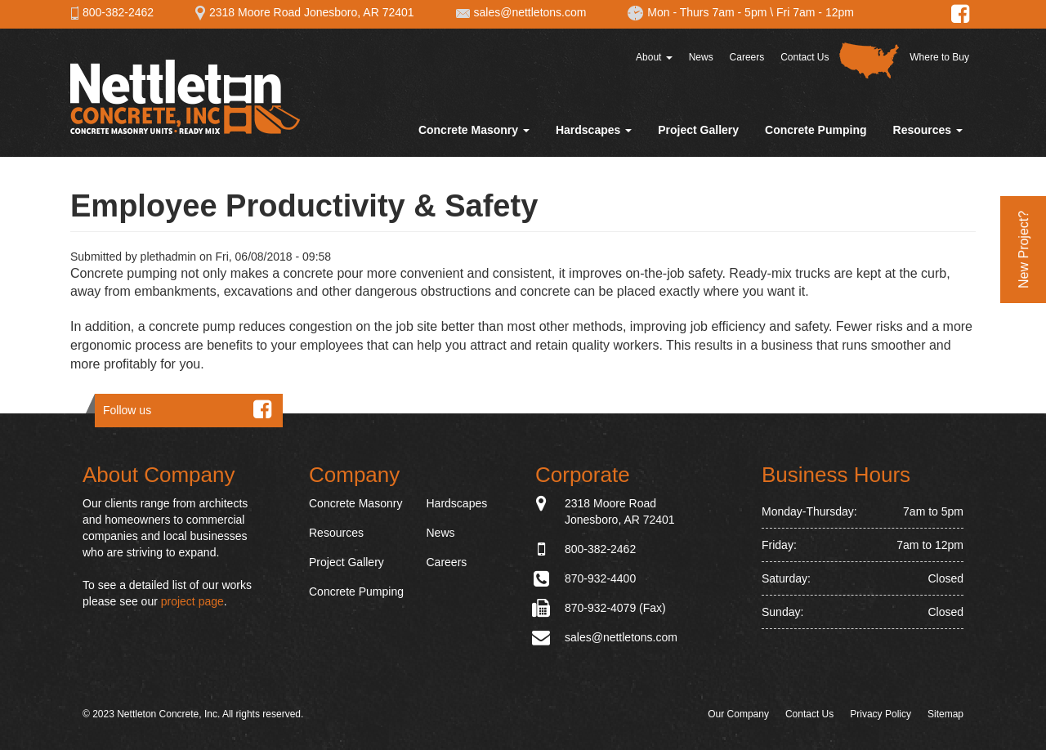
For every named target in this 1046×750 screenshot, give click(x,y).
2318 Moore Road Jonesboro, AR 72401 (304, 12)
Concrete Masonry (474, 129)
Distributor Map (869, 60)
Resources (928, 129)
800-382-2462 (112, 12)
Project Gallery (698, 129)
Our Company (738, 714)
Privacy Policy (880, 714)
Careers (747, 57)
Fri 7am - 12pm (815, 12)
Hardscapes (594, 129)
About (654, 57)
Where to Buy (939, 57)
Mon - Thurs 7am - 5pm (697, 12)
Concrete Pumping (815, 129)
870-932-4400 (600, 578)
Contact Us (804, 57)
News (701, 57)
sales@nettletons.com (521, 12)
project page (192, 601)
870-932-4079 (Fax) (615, 608)
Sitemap (945, 714)
